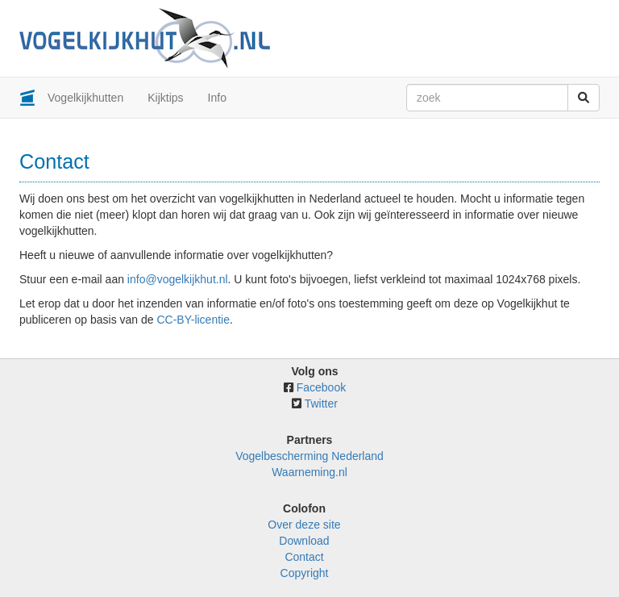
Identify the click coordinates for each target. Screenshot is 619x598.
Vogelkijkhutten (85, 97)
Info (217, 97)
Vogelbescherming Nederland (309, 456)
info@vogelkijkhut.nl (177, 279)
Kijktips (165, 97)
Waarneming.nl (309, 472)
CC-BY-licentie (193, 319)
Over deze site (304, 524)
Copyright (304, 573)
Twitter (321, 403)
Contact (304, 556)
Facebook (321, 387)
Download (304, 540)
